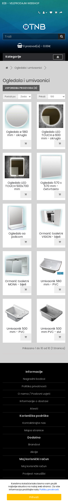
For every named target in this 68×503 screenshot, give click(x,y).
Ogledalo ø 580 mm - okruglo (17, 133)
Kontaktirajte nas (34, 423)
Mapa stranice (34, 430)
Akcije (34, 452)
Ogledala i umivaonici (28, 68)
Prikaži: (42, 96)
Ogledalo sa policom (17, 235)
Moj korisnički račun (34, 466)
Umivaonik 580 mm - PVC (51, 282)
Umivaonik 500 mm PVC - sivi (51, 330)
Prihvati (34, 497)
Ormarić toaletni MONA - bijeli (17, 282)
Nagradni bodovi (34, 379)
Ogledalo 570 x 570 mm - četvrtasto (51, 186)
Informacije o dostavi (34, 401)
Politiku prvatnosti (49, 489)
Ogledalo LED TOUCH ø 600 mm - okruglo (51, 135)
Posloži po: (10, 96)
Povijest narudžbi (34, 473)
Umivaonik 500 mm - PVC (17, 330)
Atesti (34, 408)
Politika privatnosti (34, 386)
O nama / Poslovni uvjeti (34, 394)
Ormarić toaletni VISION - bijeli (51, 235)
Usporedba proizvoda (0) (21, 88)
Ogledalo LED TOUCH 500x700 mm (17, 186)
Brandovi (34, 444)
